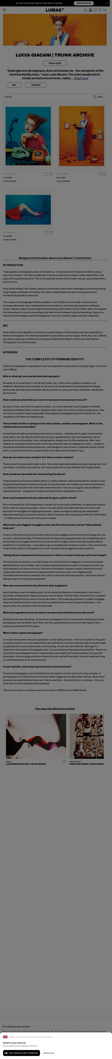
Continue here (48, 1053)
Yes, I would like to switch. (21, 1053)
